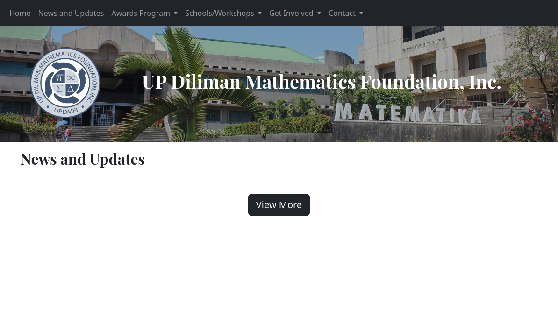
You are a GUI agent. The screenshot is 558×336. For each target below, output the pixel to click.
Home (20, 13)
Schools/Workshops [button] (220, 13)
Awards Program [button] (141, 13)
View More (279, 204)
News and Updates (71, 13)
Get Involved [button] (292, 13)
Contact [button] (343, 13)
